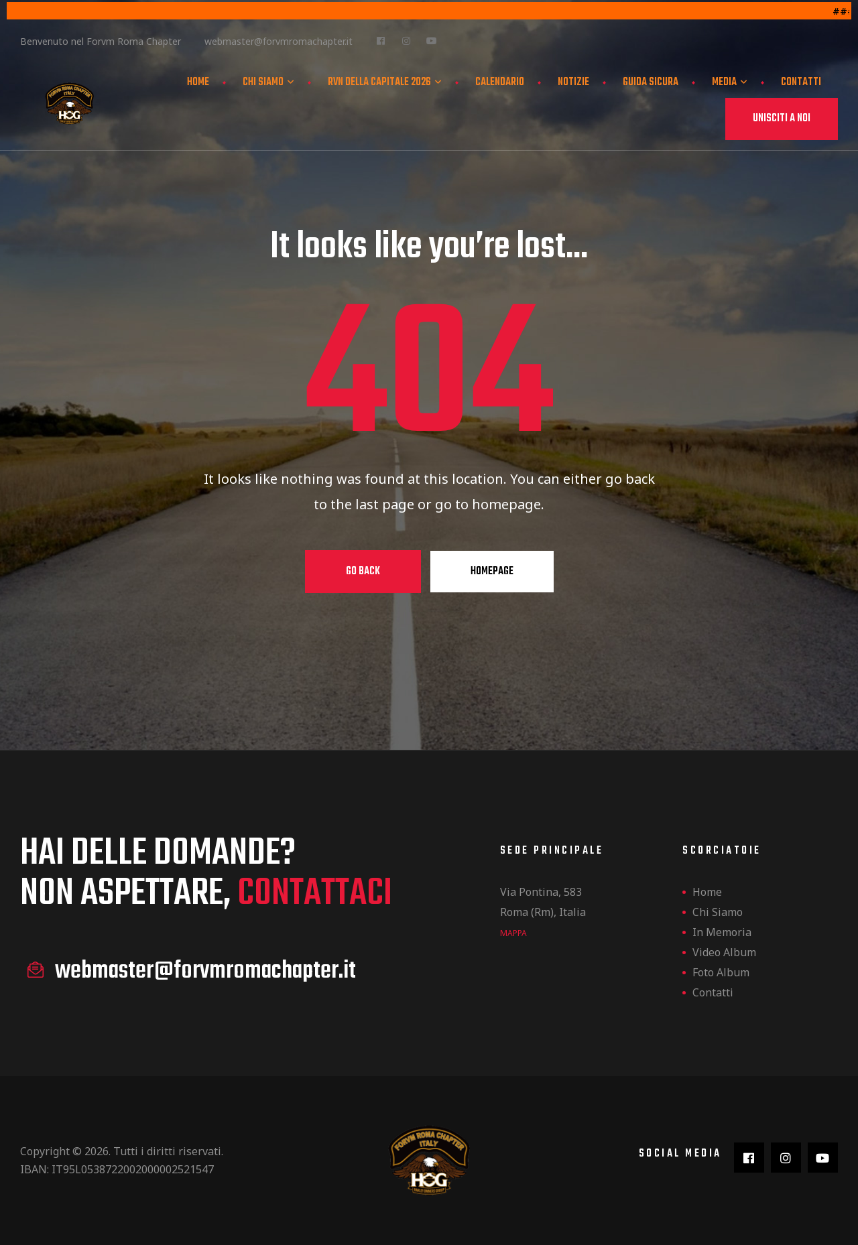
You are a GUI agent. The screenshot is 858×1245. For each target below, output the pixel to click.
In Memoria (721, 932)
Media (729, 81)
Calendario (499, 81)
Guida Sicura (650, 81)
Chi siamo (268, 81)
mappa (513, 933)
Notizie (573, 81)
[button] (781, 117)
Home (198, 81)
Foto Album (720, 972)
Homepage (492, 571)
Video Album (724, 952)
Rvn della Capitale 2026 (385, 81)
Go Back (363, 571)
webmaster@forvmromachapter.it (278, 40)
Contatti (801, 81)
